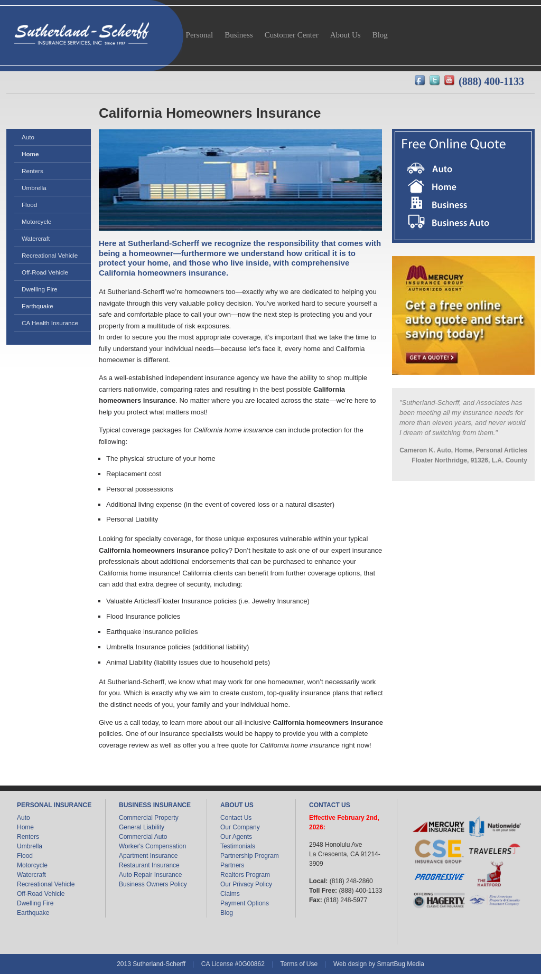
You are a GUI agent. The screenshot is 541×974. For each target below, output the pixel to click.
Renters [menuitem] (32, 170)
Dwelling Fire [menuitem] (39, 289)
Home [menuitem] (30, 153)
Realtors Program (245, 874)
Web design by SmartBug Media (378, 964)
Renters (28, 836)
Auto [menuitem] (28, 137)
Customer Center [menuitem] (292, 35)
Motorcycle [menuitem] (36, 221)
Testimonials (237, 846)
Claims (230, 893)
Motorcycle (32, 865)
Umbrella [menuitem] (34, 187)
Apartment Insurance (148, 855)
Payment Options (244, 903)
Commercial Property (149, 817)
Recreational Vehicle (45, 884)
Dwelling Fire (35, 903)
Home (25, 827)
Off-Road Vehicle (41, 893)
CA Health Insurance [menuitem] (50, 322)
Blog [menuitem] (380, 35)
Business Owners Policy (153, 884)
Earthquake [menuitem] (37, 305)
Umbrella (29, 846)
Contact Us (235, 817)
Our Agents (236, 836)
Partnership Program (249, 855)
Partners (232, 865)
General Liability (141, 827)
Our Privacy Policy (246, 884)
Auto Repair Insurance (150, 874)
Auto (23, 817)
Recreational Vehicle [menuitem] (50, 255)
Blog (226, 912)
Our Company (240, 827)
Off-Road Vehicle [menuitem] (45, 272)
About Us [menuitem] (345, 35)
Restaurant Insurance (149, 865)
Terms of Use (299, 964)
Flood (25, 855)
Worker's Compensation (152, 846)
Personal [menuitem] (199, 35)
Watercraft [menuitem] (36, 238)
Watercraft (31, 874)
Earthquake (33, 912)
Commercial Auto (143, 836)
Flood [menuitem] (29, 204)
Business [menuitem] (239, 35)
